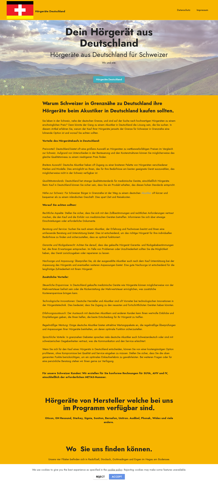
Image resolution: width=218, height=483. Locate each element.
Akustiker (146, 193)
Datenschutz (183, 10)
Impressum (202, 10)
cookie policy (115, 477)
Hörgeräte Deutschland (50, 11)
